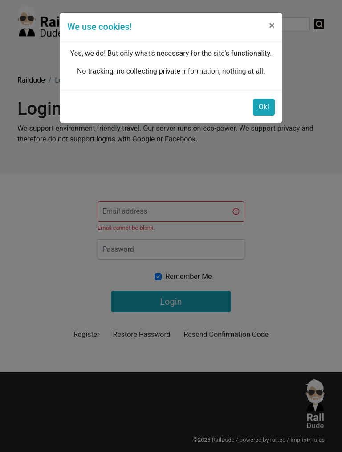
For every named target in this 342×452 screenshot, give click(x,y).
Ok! (264, 107)
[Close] (272, 25)
